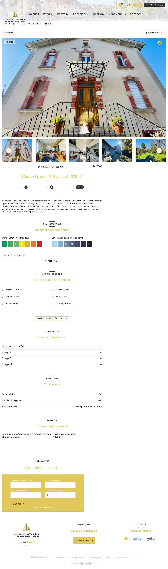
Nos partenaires (78, 559)
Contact (135, 14)
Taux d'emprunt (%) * (54, 491)
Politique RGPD (121, 559)
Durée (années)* (52, 481)
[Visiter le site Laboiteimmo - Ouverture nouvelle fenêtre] (88, 564)
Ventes (62, 14)
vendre (48, 14)
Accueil (34, 14)
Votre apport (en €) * (19, 491)
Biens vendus (117, 14)
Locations (80, 14)
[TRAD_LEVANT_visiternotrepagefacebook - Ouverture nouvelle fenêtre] (119, 5)
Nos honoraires (61, 559)
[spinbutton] (60, 496)
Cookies (134, 559)
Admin (108, 559)
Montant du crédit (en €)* (21, 481)
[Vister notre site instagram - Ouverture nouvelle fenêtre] (124, 5)
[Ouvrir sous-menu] (67, 14)
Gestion (98, 14)
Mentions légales (95, 559)
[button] (159, 150)
